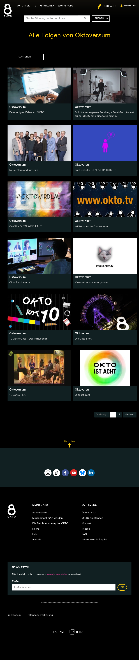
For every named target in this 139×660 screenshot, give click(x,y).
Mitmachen (47, 5)
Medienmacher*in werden (47, 518)
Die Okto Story (83, 339)
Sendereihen (39, 512)
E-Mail (16, 581)
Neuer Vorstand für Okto (23, 170)
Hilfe (35, 534)
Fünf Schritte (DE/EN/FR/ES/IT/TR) (95, 170)
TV (34, 5)
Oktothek (23, 5)
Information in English (95, 539)
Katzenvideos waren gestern (92, 282)
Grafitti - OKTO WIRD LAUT (25, 226)
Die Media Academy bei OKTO (50, 523)
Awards (36, 539)
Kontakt (86, 523)
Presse (86, 529)
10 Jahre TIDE (17, 395)
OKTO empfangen (92, 518)
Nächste (129, 414)
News (35, 529)
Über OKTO (89, 512)
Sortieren (30, 57)
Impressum (14, 615)
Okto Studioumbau (20, 282)
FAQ (84, 534)
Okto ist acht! (83, 395)
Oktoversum (17, 107)
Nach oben (69, 444)
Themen (101, 18)
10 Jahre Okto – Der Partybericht (28, 339)
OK (122, 587)
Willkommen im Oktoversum (91, 226)
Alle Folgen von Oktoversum (69, 36)
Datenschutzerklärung (40, 615)
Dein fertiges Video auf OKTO (26, 112)
